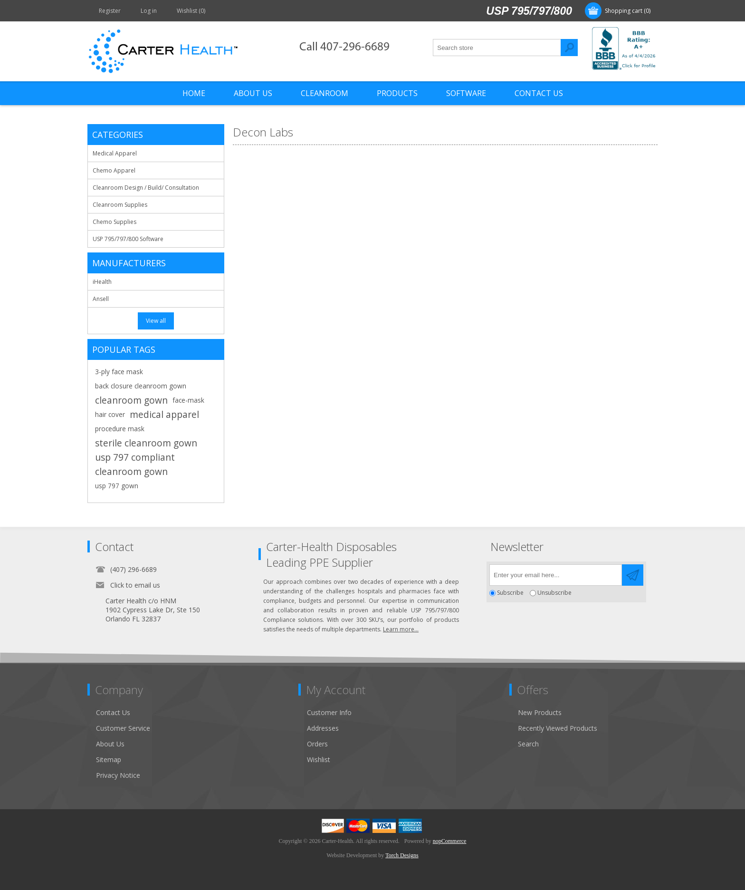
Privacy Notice (118, 775)
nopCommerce (450, 841)
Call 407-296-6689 (344, 47)
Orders (317, 743)
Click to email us (135, 585)
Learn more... (401, 629)
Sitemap (108, 759)
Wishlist (318, 759)
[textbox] (497, 47)
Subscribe (510, 593)
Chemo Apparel (114, 170)
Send (632, 575)
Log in (149, 11)
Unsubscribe (554, 593)
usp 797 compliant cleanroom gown (135, 464)
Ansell (101, 299)
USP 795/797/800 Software (128, 239)
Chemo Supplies (114, 222)
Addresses (323, 728)
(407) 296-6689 (133, 569)
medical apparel (164, 414)
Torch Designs (401, 855)
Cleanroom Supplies (120, 205)
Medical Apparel (115, 153)
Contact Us (113, 712)
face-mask (188, 400)
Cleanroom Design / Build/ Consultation (146, 188)
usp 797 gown (116, 485)
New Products (540, 712)
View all (156, 321)
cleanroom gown (131, 400)
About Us (110, 743)
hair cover (110, 414)
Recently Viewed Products (557, 728)
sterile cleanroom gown (146, 442)
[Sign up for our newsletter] (555, 575)
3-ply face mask (119, 371)
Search (569, 47)
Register (110, 11)
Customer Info (329, 712)
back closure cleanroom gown (140, 385)
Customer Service (123, 728)
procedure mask (119, 428)
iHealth (102, 282)
